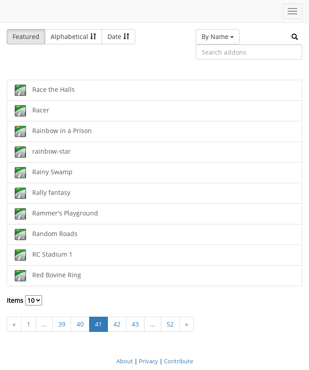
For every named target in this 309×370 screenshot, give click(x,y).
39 (61, 324)
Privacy (148, 361)
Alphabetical (73, 36)
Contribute (178, 361)
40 (80, 324)
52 (170, 324)
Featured (26, 36)
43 (135, 324)
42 (116, 324)
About (124, 361)
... (44, 324)
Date (118, 36)
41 (98, 324)
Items (24, 300)
